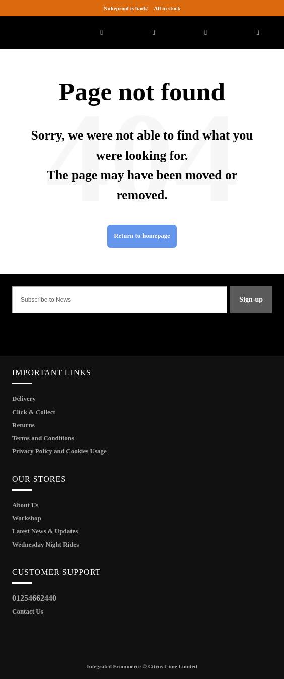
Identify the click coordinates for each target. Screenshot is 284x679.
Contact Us (27, 611)
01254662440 (34, 598)
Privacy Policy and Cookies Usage (59, 451)
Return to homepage (142, 235)
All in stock (142, 8)
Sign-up (251, 299)
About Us (25, 505)
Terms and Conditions (43, 438)
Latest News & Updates (45, 531)
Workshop (26, 518)
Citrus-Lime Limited (172, 666)
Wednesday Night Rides (45, 544)
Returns (23, 425)
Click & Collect (33, 412)
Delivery (24, 398)
